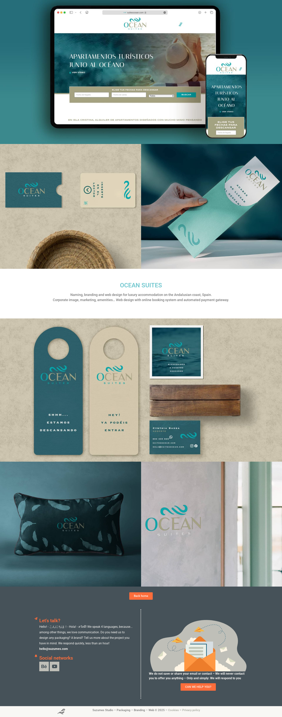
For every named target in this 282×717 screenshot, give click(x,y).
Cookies (173, 710)
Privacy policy (191, 710)
